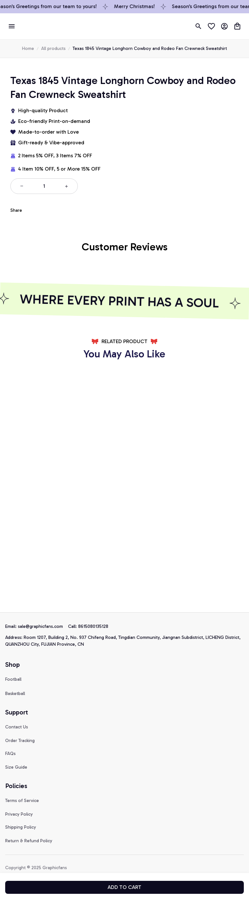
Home (28, 48)
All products (53, 48)
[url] (43, 626)
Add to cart (124, 887)
